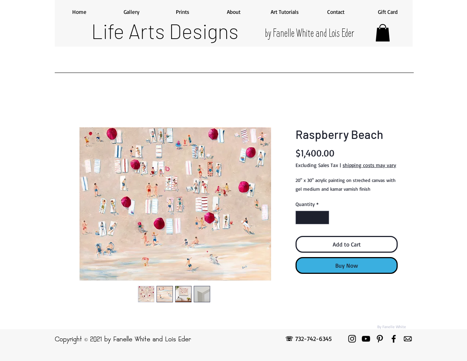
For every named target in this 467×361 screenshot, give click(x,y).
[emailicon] (407, 339)
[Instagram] (352, 339)
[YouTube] (366, 339)
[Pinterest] (380, 339)
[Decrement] (301, 217)
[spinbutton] (312, 217)
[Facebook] (394, 339)
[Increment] (323, 217)
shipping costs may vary (369, 165)
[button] (382, 33)
